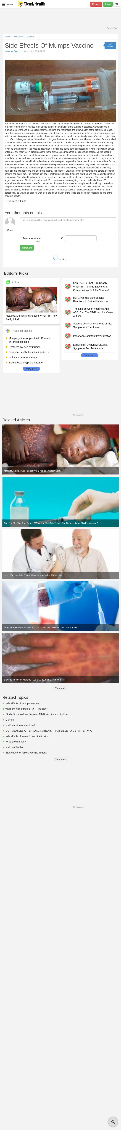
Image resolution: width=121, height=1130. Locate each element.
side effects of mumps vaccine (22, 703)
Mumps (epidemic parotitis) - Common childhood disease (30, 340)
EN (117, 4)
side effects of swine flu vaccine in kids (26, 736)
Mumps (9, 719)
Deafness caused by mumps (24, 347)
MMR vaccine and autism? (20, 725)
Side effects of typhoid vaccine (26, 362)
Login (107, 4)
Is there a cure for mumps (23, 357)
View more (31, 369)
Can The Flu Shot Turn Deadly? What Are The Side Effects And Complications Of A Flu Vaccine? (91, 287)
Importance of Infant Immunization (92, 336)
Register (96, 4)
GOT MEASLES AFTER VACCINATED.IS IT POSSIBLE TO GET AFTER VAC (48, 730)
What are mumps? (15, 741)
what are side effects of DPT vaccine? (26, 709)
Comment (27, 248)
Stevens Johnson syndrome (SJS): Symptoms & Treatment (92, 325)
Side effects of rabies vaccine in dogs (26, 752)
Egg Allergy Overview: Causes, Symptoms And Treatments (90, 346)
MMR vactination (14, 747)
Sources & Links (16, 201)
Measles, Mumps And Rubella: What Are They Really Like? (31, 317)
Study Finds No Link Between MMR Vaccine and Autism (36, 714)
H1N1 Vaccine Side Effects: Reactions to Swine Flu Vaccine (90, 299)
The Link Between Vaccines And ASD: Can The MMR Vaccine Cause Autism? (93, 312)
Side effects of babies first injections (29, 352)
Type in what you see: (32, 240)
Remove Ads (112, 28)
